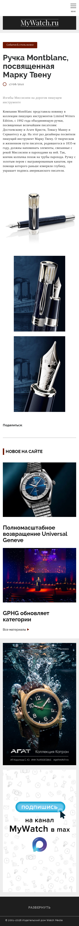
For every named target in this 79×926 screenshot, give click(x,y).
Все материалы (14, 629)
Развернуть (39, 907)
